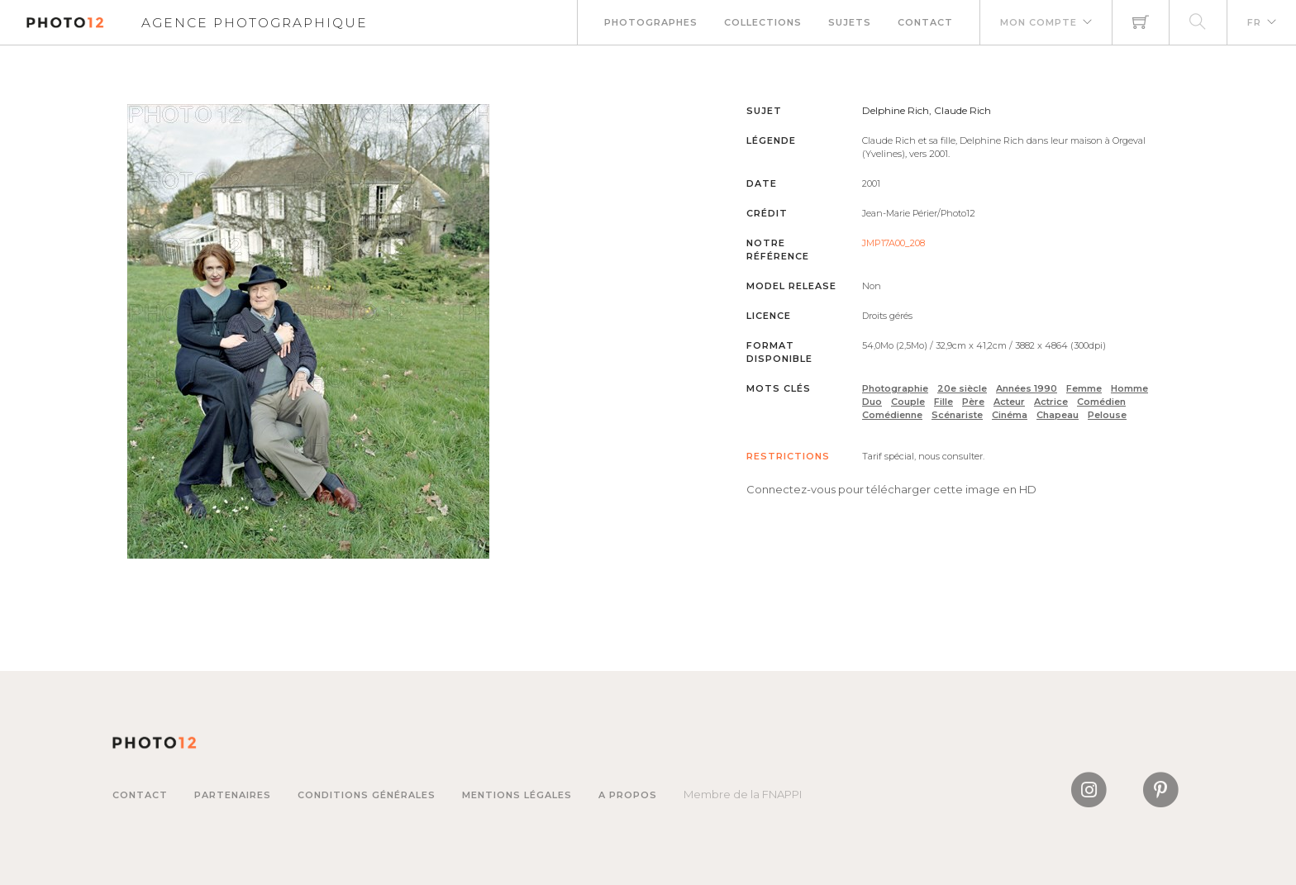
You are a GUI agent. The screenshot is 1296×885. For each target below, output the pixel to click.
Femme (1084, 388)
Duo (872, 401)
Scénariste (957, 415)
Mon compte (1038, 22)
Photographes (651, 22)
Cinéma (1009, 415)
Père (973, 401)
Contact (925, 22)
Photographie (895, 388)
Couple (908, 401)
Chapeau (1057, 415)
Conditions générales (367, 795)
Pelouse (1107, 415)
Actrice (1051, 401)
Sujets (849, 22)
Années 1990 (1026, 388)
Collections (763, 22)
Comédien (1101, 401)
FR (1254, 22)
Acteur (1009, 401)
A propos (627, 795)
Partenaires (232, 795)
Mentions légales (517, 795)
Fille (943, 401)
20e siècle (962, 388)
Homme (1129, 388)
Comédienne (892, 415)
